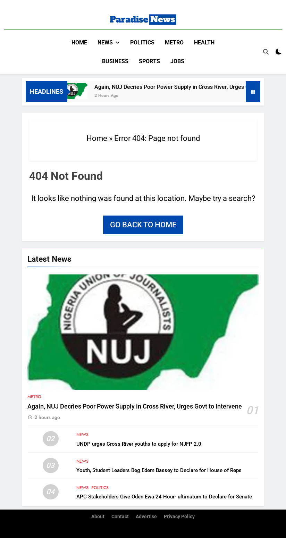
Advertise (146, 517)
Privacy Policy (179, 517)
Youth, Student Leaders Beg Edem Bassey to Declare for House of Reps (159, 470)
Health (204, 42)
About (97, 517)
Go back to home (143, 224)
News (105, 42)
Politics (142, 42)
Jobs (177, 61)
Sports (149, 61)
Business (115, 61)
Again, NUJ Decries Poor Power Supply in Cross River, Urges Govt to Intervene (134, 406)
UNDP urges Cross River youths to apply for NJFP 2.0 (138, 444)
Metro (174, 42)
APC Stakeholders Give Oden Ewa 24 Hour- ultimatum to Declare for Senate (164, 497)
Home (79, 42)
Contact (120, 517)
